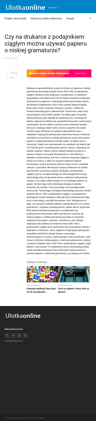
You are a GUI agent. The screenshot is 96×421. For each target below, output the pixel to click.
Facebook (13, 73)
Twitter (12, 78)
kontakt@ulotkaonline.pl (14, 341)
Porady (70, 18)
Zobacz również (37, 262)
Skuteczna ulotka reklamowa (46, 18)
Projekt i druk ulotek (15, 18)
